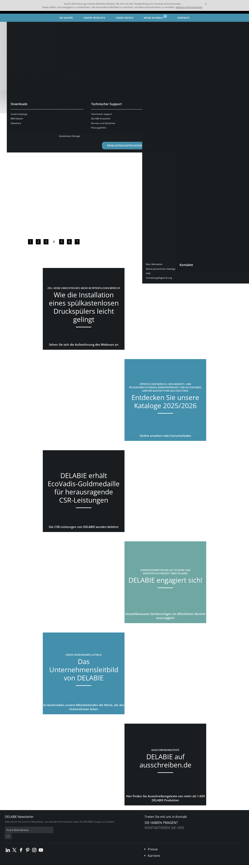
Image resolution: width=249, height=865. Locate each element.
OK (66, 830)
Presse (153, 843)
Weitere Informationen (189, 7)
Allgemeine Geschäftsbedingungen (39, 862)
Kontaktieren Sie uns (164, 827)
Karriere (154, 850)
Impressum (65, 862)
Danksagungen (81, 862)
